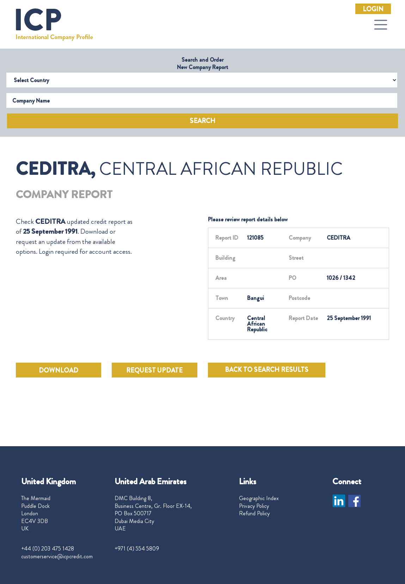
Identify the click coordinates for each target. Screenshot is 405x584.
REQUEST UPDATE (154, 370)
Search (202, 120)
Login (373, 9)
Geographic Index (259, 498)
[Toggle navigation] (380, 24)
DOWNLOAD (58, 370)
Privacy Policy (254, 506)
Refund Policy (254, 513)
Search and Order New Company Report (202, 63)
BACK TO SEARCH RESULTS (266, 369)
